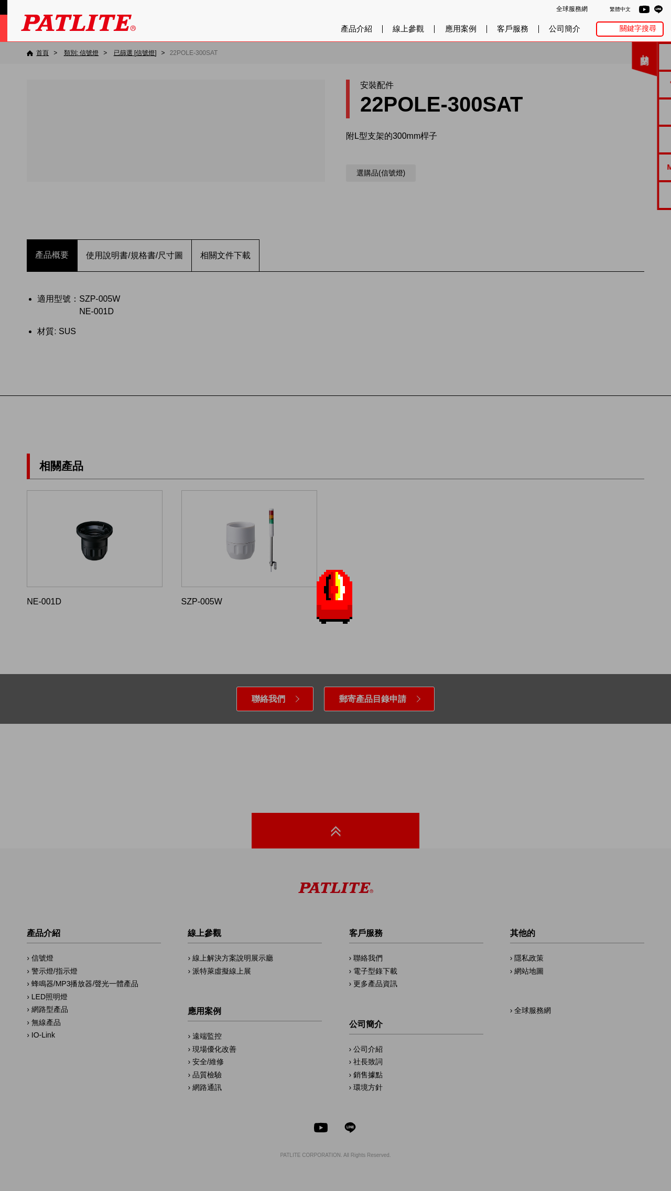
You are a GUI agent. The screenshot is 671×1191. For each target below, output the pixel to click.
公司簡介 (564, 29)
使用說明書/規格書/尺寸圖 (134, 255)
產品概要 (52, 254)
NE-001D (95, 548)
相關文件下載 (225, 255)
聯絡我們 (268, 698)
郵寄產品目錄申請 (372, 698)
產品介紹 (356, 29)
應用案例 (461, 29)
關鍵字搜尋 (638, 28)
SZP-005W (249, 548)
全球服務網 (572, 9)
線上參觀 (408, 29)
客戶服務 (512, 29)
